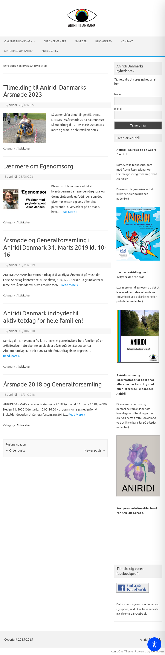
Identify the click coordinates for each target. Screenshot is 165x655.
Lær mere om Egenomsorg (38, 166)
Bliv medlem (103, 41)
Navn (117, 94)
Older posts (15, 450)
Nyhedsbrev (50, 50)
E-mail (118, 108)
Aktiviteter (23, 148)
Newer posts (95, 450)
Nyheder (81, 41)
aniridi (13, 105)
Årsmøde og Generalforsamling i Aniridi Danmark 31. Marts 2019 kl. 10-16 (54, 247)
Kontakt (127, 41)
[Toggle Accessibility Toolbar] (154, 644)
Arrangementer (55, 41)
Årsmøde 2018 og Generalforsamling (52, 384)
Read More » (69, 212)
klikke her (122, 193)
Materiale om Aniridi (18, 50)
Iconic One (117, 651)
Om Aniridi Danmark (18, 41)
